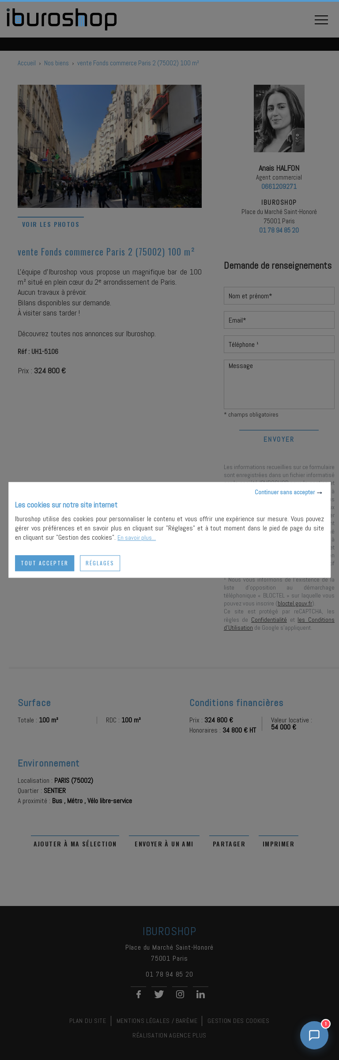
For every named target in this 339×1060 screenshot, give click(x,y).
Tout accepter (44, 563)
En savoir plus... (136, 537)
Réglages (100, 563)
